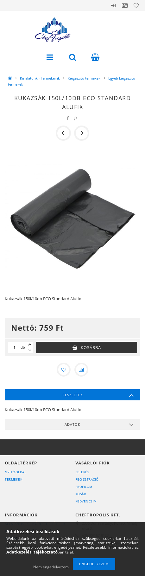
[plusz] (30, 344)
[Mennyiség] (14, 347)
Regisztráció (87, 479)
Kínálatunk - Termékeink (40, 78)
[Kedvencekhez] (64, 370)
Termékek (13, 479)
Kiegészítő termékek (84, 78)
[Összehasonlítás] (81, 370)
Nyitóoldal (15, 472)
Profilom (83, 486)
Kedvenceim (86, 501)
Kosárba (91, 347)
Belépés (113, 5)
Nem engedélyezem (51, 567)
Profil (124, 5)
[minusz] (30, 350)
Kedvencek (136, 5)
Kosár (80, 494)
